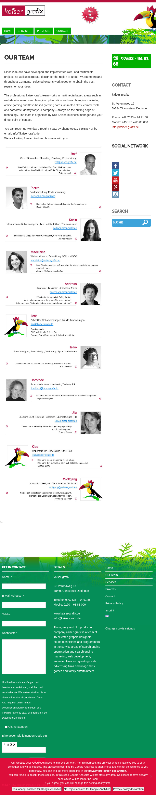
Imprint (109, 610)
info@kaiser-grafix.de (125, 127)
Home (8, 31)
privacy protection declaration (107, 770)
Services (24, 31)
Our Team (111, 575)
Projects (43, 31)
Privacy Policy (114, 603)
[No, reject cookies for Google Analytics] (151, 776)
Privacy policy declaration (128, 789)
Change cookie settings (120, 628)
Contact (62, 31)
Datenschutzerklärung (14, 717)
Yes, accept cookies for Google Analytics (36, 789)
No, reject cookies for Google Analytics (87, 789)
